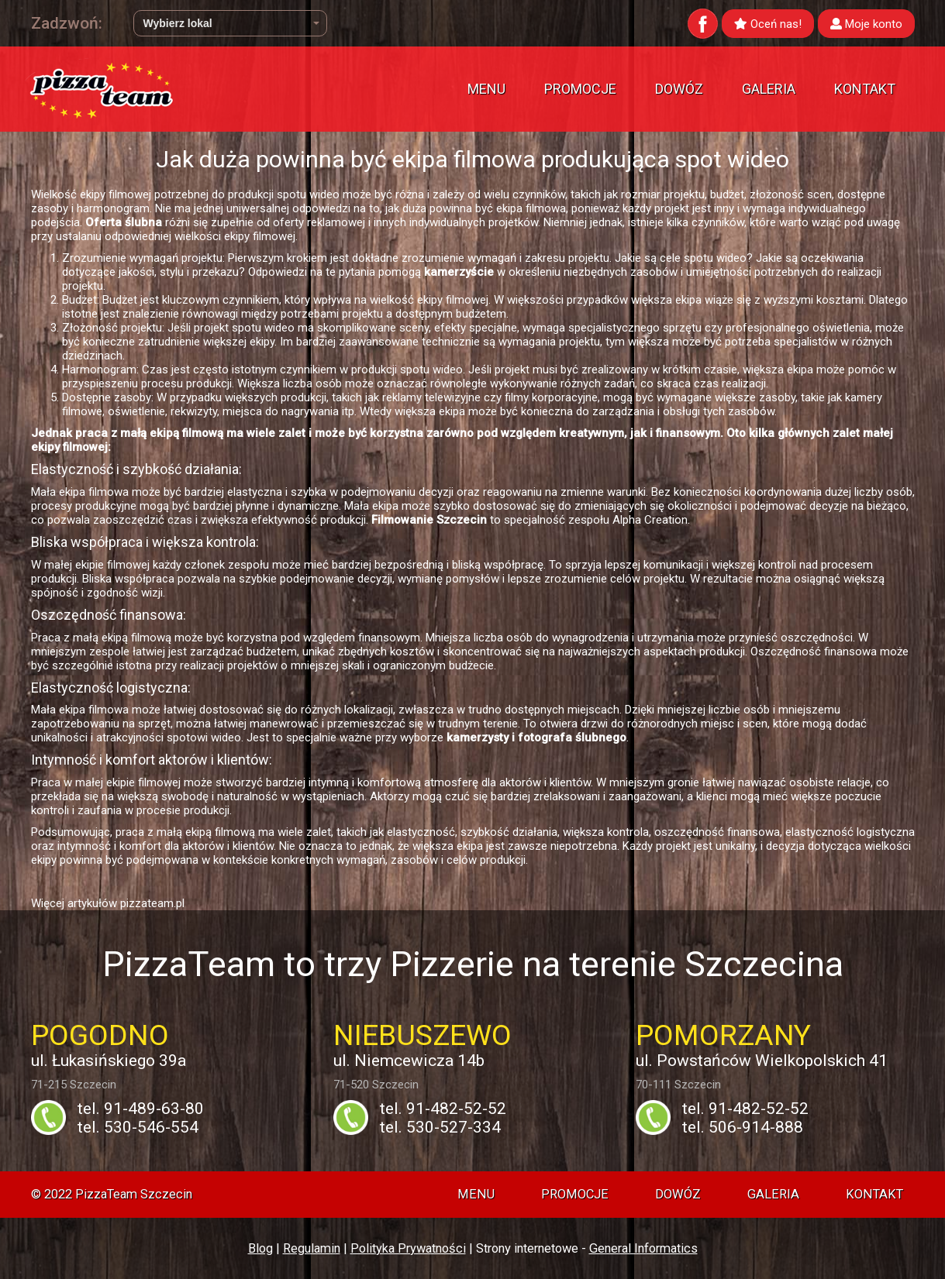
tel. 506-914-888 (742, 1127)
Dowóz (679, 89)
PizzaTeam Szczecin (133, 1194)
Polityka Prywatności (408, 1248)
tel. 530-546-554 (138, 1127)
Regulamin (311, 1248)
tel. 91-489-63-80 (141, 1108)
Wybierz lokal (231, 23)
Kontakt (864, 89)
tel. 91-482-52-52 (443, 1108)
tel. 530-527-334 (440, 1127)
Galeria (768, 89)
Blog (260, 1248)
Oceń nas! (768, 24)
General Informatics (643, 1248)
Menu (486, 89)
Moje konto (866, 24)
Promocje (580, 89)
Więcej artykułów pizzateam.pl (108, 903)
